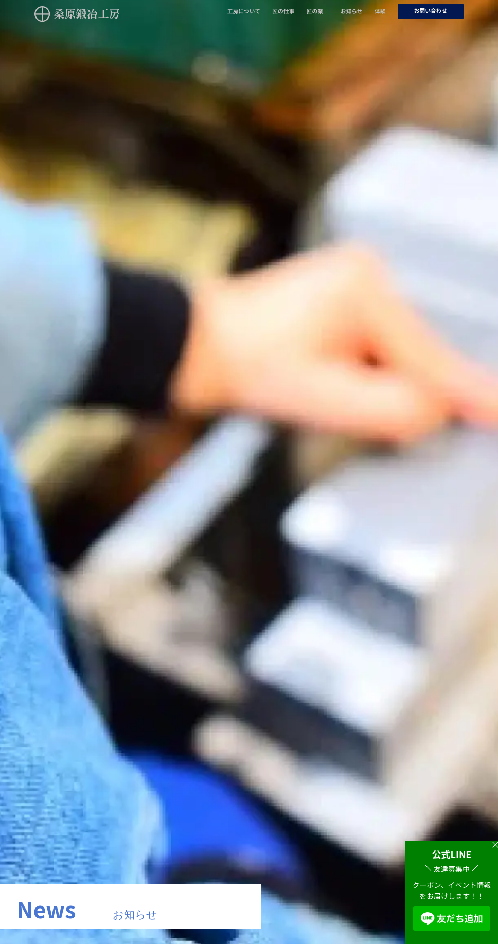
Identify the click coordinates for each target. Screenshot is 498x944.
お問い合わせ (431, 10)
